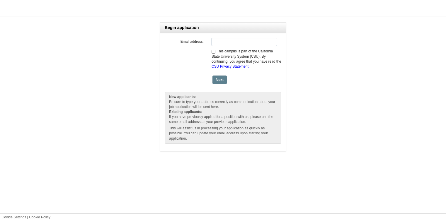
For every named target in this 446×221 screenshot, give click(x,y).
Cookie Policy (39, 217)
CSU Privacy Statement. (230, 66)
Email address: (192, 42)
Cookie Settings (14, 217)
